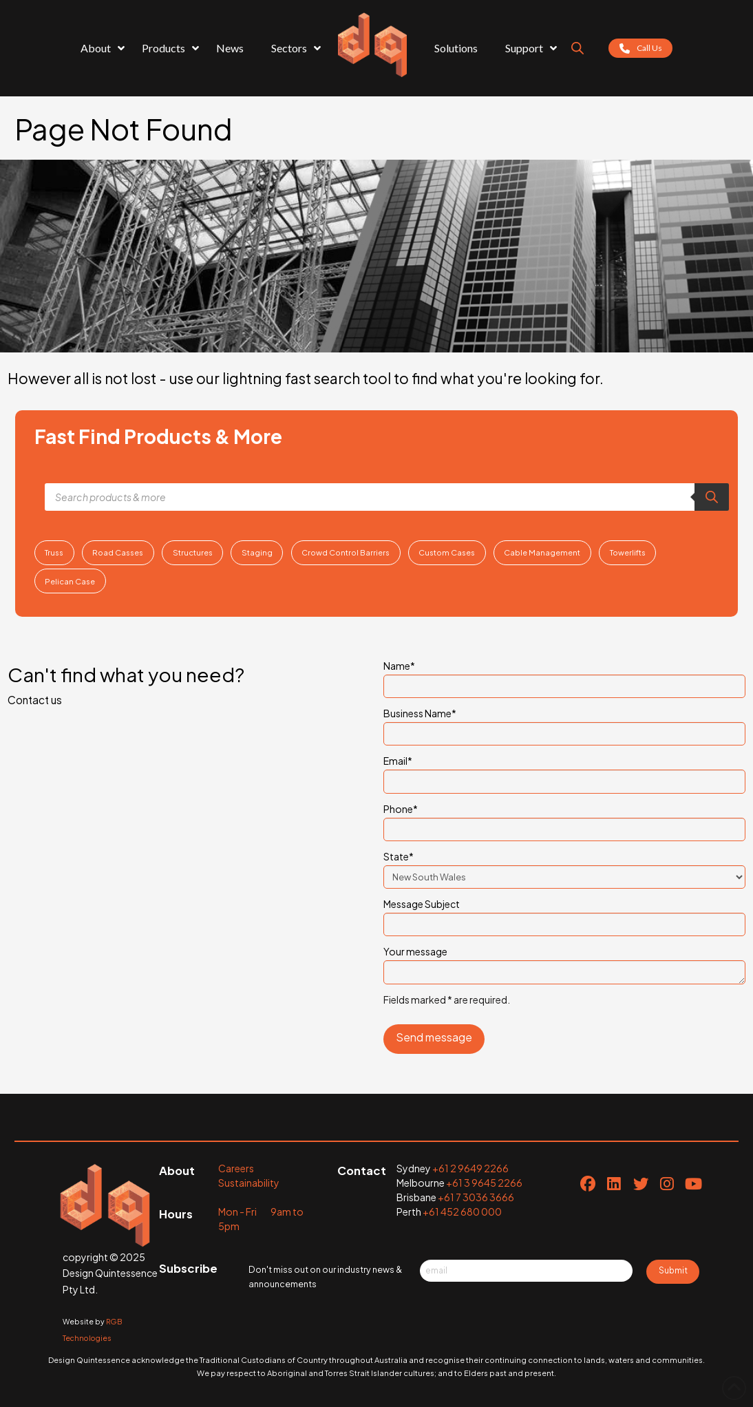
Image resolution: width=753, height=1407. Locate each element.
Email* (564, 771)
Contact (361, 1170)
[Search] (711, 497)
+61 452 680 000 (462, 1211)
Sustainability (248, 1182)
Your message (564, 959)
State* (564, 867)
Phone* (564, 820)
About (177, 1170)
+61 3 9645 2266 (484, 1182)
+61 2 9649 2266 (470, 1168)
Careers (236, 1168)
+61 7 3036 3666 (476, 1197)
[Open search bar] (577, 48)
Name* (564, 676)
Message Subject (564, 915)
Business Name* (564, 724)
